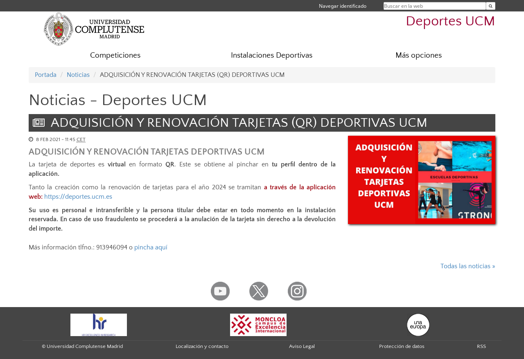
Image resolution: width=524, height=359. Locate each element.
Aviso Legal (302, 346)
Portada (45, 75)
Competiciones (115, 55)
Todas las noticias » (467, 266)
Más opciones (418, 55)
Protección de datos (402, 346)
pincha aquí (150, 247)
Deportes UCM (450, 21)
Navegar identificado (342, 5)
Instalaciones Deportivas (271, 55)
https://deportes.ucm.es (78, 196)
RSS (481, 346)
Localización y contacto (202, 346)
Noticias (78, 75)
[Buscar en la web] (490, 6)
